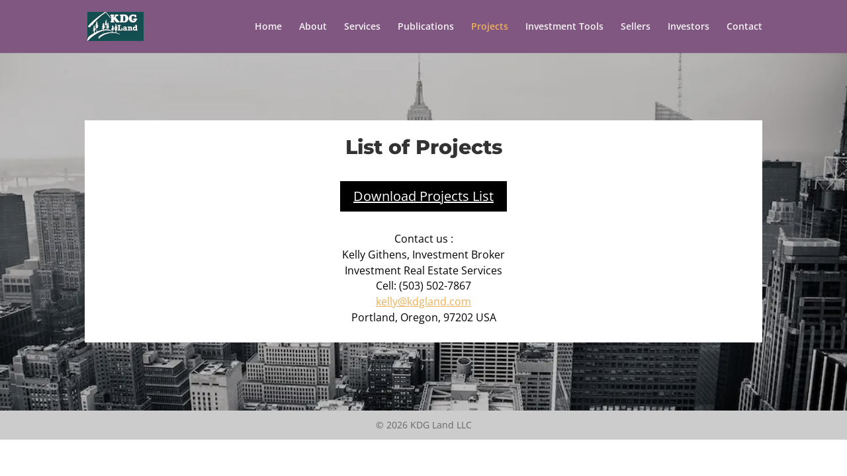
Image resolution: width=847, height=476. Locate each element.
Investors (688, 27)
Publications (426, 27)
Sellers (635, 27)
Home (268, 27)
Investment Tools (564, 27)
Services (362, 27)
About (313, 27)
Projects (489, 27)
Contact (744, 27)
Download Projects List (423, 196)
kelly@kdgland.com (423, 301)
